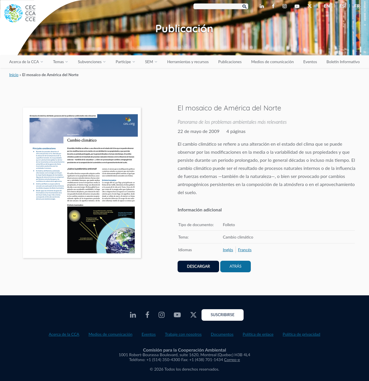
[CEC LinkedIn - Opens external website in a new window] (262, 6)
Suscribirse (223, 314)
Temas (58, 61)
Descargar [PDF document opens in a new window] (198, 266)
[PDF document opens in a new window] (82, 184)
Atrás (235, 266)
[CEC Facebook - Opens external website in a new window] (274, 6)
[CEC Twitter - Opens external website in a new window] (311, 6)
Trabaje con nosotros (183, 334)
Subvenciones (89, 61)
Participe (123, 61)
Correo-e (232, 359)
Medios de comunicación (272, 61)
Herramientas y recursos (188, 61)
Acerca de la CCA (24, 61)
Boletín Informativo (343, 61)
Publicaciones (230, 61)
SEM (149, 61)
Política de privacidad (301, 334)
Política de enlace (258, 334)
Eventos (310, 61)
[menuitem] (324, 5)
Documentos (222, 334)
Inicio (13, 74)
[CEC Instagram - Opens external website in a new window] (285, 6)
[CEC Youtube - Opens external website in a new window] (298, 6)
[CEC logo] (43, 43)
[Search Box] (220, 6)
